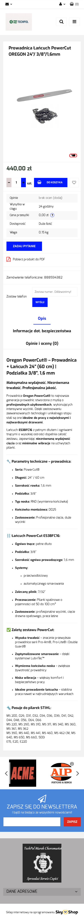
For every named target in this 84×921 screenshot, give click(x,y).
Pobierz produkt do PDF (25, 259)
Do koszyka (49, 182)
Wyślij (40, 302)
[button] (74, 4)
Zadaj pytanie (24, 246)
